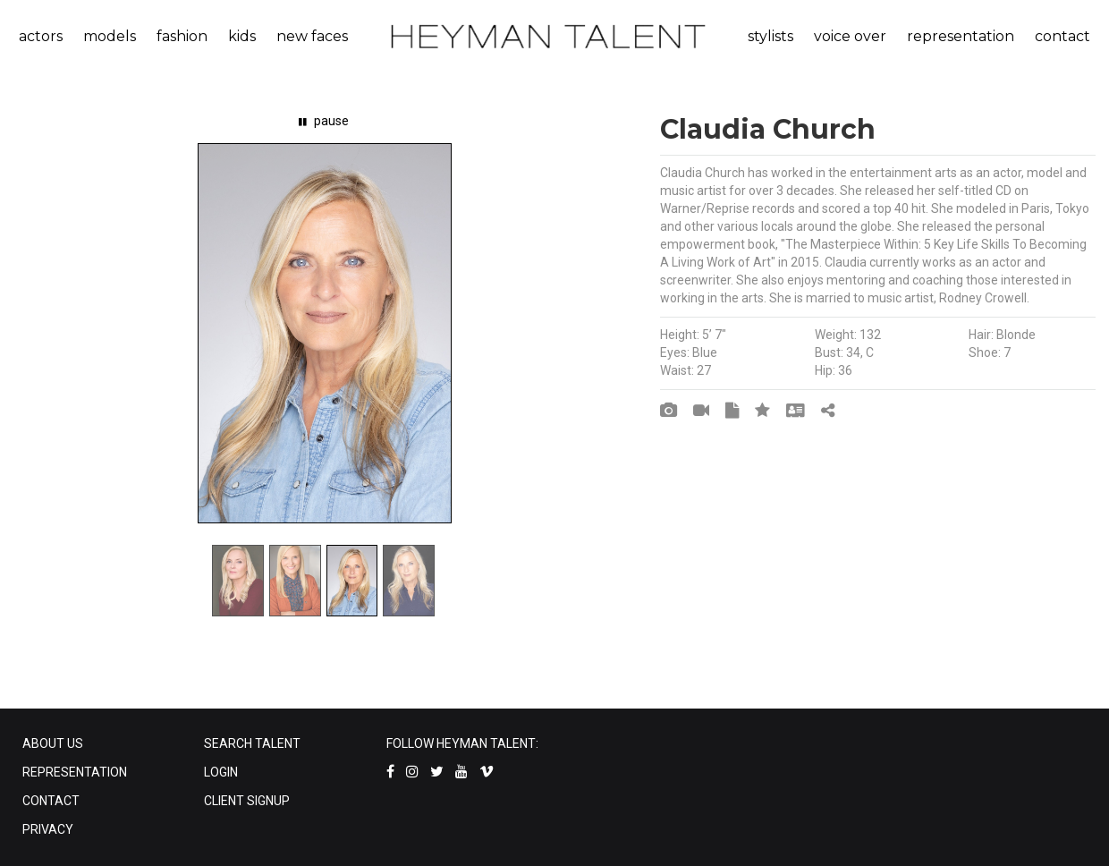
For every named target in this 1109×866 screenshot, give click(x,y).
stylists (770, 36)
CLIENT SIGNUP (247, 801)
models (109, 36)
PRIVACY (47, 829)
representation (960, 36)
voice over (850, 36)
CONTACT (51, 801)
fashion (182, 36)
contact (1062, 36)
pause (324, 121)
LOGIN (221, 772)
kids (242, 36)
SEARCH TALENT (252, 743)
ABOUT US (52, 743)
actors (41, 36)
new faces (312, 36)
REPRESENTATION (74, 772)
